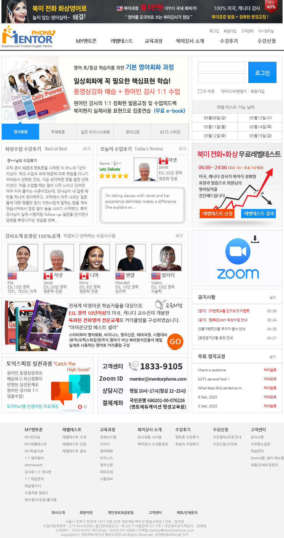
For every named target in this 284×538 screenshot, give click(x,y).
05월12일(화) (215, 135)
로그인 (214, 31)
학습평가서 (33, 486)
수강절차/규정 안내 (227, 437)
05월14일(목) (261, 126)
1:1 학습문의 (34, 479)
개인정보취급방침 (121, 512)
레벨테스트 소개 (74, 437)
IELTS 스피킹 (170, 132)
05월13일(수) (261, 117)
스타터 (105, 444)
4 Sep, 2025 (207, 397)
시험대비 (106, 479)
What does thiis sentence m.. (221, 388)
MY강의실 (266, 31)
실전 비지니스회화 (95, 132)
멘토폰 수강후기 (187, 437)
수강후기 (229, 41)
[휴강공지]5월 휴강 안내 (215, 338)
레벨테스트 (122, 41)
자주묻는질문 (260, 444)
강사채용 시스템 (149, 437)
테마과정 (106, 472)
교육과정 (154, 41)
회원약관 (86, 512)
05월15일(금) (261, 135)
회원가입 (230, 31)
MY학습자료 (34, 451)
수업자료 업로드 (36, 493)
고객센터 (247, 31)
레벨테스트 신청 (74, 444)
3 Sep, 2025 (207, 406)
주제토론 (58, 132)
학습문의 (257, 451)
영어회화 (21, 132)
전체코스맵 (108, 437)
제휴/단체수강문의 (264, 465)
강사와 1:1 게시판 (38, 472)
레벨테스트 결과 (74, 451)
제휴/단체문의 (186, 512)
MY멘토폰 (86, 41)
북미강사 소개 (190, 41)
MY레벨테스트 (36, 444)
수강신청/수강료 (225, 444)
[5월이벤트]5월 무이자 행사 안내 (221, 329)
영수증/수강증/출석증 (41, 500)
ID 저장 (206, 91)
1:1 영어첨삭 (34, 458)
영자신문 (133, 132)
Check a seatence (212, 370)
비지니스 (106, 458)
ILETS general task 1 (214, 379)
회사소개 (58, 512)
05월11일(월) (215, 126)
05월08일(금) (215, 117)
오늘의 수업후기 (187, 444)
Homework (33, 465)
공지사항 (257, 437)
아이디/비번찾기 (234, 91)
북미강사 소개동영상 (153, 444)
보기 (87, 149)
